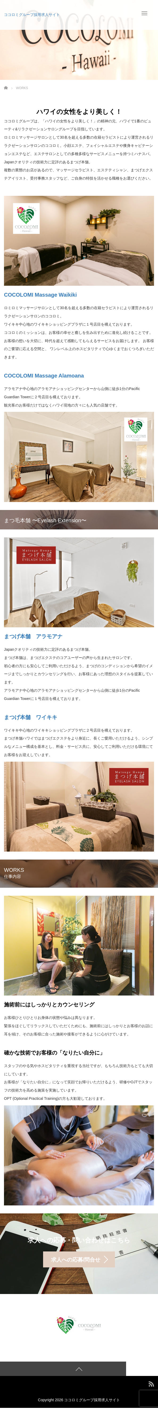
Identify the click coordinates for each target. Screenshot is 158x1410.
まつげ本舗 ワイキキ (30, 717)
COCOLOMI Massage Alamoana (44, 376)
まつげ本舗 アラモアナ (33, 636)
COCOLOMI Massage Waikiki (40, 295)
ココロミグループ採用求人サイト (32, 15)
